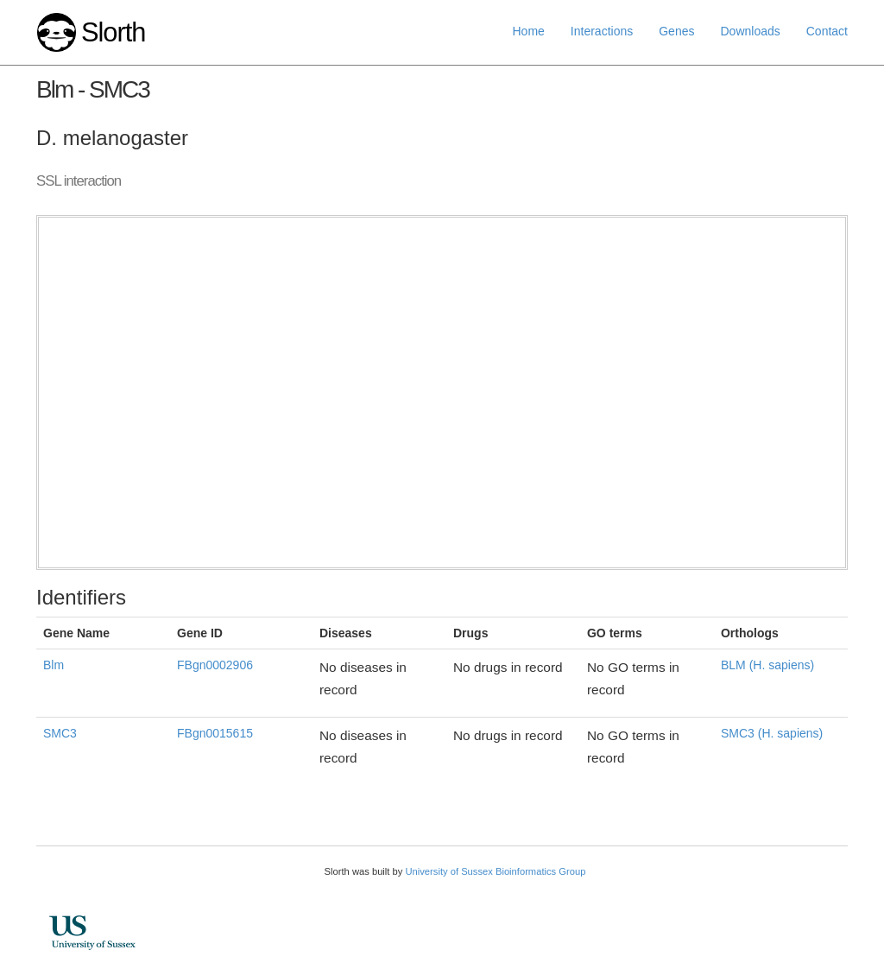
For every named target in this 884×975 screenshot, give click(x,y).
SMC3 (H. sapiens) (772, 733)
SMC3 (60, 733)
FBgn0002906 (215, 665)
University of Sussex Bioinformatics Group (495, 871)
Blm (53, 665)
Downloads (750, 31)
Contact (827, 31)
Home (529, 31)
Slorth (113, 32)
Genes (676, 31)
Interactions (602, 31)
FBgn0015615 (215, 733)
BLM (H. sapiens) (767, 665)
